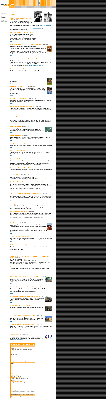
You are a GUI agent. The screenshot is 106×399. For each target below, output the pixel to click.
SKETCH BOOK (4, 21)
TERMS (48, 8)
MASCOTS (3, 20)
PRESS (43, 7)
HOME (51, 8)
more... (11, 41)
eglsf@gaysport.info (37, 28)
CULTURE (24, 7)
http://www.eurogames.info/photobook (36, 65)
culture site (35, 335)
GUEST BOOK (3, 13)
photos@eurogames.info (20, 60)
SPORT (18, 7)
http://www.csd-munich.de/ (18, 339)
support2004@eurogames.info (45, 25)
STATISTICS (3, 17)
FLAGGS (3, 16)
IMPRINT (45, 8)
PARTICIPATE (30, 7)
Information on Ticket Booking (17, 396)
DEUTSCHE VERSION (35, 8)
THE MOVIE (3, 23)
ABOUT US (49, 7)
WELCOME (3, 14)
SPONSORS (37, 7)
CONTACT (41, 8)
